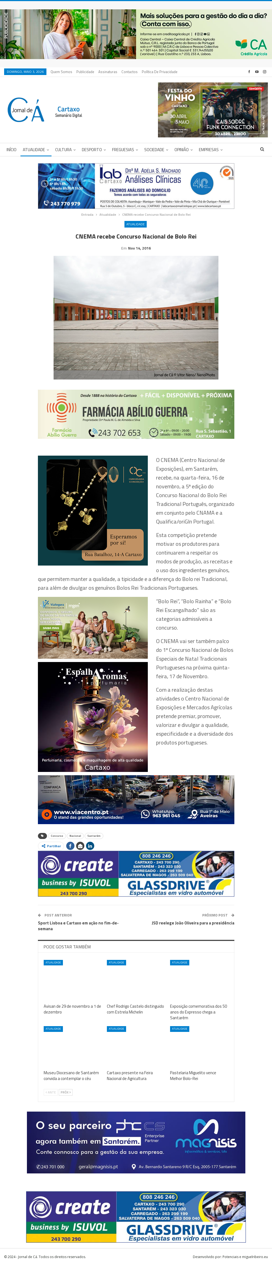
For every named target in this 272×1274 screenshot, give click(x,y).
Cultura (63, 149)
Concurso (57, 844)
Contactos (129, 71)
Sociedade (154, 149)
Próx (66, 1101)
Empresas (209, 149)
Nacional (75, 844)
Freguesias (123, 149)
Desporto (92, 149)
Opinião (181, 149)
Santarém (94, 844)
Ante (51, 1101)
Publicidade (85, 71)
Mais (233, 149)
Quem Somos (61, 71)
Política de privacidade (159, 71)
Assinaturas (107, 71)
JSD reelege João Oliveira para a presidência (193, 931)
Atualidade (34, 149)
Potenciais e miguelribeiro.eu (245, 1265)
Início (11, 149)
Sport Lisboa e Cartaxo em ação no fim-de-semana (78, 934)
